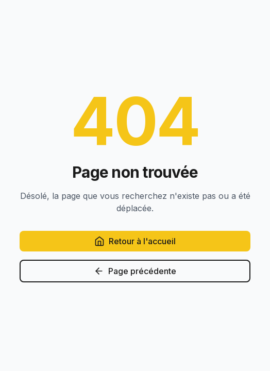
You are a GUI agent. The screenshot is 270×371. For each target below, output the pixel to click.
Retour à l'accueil (135, 241)
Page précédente (135, 271)
